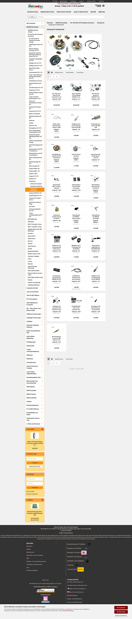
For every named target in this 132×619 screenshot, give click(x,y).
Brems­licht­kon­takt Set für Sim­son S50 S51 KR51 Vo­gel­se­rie (95, 186)
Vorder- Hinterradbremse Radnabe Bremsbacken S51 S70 (35, 76)
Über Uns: (45, 580)
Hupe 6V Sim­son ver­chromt (76, 155)
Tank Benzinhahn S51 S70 (36, 87)
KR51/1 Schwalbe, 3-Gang (35, 226)
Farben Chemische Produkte (32, 367)
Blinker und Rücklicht (34, 113)
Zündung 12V (32, 178)
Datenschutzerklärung (68, 610)
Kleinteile (30, 264)
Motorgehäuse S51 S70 (35, 128)
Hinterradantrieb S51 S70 (35, 72)
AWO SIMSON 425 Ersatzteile (32, 304)
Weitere (93, 12)
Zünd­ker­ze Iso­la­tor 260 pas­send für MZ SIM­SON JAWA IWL (95, 277)
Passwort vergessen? (32, 494)
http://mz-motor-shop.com (76, 592)
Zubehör (31, 123)
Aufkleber (29, 321)
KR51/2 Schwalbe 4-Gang (34, 224)
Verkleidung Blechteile (34, 285)
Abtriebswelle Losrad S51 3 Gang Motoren (36, 150)
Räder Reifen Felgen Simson (34, 69)
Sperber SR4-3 (31, 236)
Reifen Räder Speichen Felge (35, 277)
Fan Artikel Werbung (33, 409)
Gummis (30, 261)
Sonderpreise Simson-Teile (33, 419)
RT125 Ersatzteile (32, 299)
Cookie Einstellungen (31, 570)
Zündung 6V (32, 181)
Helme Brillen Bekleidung (31, 337)
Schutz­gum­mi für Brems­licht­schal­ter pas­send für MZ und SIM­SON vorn (95, 308)
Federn (29, 259)
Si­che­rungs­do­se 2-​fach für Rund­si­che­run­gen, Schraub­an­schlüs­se (76, 186)
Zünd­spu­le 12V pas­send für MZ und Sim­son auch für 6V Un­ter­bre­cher (56, 308)
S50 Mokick (31, 221)
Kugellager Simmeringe (34, 318)
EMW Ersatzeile (31, 394)
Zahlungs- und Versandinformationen (36, 561)
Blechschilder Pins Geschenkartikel (32, 382)
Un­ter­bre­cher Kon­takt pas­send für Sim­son (56, 216)
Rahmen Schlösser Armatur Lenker (35, 274)
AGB (27, 558)
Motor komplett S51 (34, 166)
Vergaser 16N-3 (33, 173)
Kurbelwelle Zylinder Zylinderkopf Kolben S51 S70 (35, 136)
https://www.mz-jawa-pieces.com (78, 585)
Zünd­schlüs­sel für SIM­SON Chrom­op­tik (96, 216)
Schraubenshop (31, 362)
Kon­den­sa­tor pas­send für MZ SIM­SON (95, 125)
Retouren (81, 1)
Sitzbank (30, 280)
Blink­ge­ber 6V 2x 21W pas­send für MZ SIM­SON (76, 247)
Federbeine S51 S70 (34, 90)
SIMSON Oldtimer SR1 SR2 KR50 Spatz (35, 230)
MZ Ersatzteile (32, 12)
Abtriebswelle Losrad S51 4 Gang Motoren (36, 154)
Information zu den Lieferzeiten (34, 555)
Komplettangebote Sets (34, 377)
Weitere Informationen (121, 615)
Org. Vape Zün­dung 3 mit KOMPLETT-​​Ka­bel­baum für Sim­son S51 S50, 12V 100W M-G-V (95, 95)
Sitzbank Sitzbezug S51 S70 (35, 84)
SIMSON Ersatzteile (47, 12)
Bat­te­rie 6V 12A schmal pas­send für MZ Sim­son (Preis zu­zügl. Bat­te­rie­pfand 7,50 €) (56, 247)
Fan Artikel (32, 206)
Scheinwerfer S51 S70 (35, 111)
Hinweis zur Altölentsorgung (74, 602)
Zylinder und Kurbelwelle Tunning (35, 141)
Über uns (101, 12)
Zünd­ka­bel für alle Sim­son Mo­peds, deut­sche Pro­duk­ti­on (76, 277)
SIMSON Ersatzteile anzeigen (33, 31)
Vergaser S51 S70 (33, 176)
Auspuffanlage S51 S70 (35, 195)
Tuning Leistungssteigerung (33, 350)
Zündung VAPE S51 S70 (35, 193)
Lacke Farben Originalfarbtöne (31, 373)
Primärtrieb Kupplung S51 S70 (36, 145)
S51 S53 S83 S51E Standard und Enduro (35, 35)
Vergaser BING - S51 (34, 171)
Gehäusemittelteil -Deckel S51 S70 (36, 93)
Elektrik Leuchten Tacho (34, 253)
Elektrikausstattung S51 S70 (35, 117)
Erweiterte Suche (34, 466)
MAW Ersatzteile (31, 398)
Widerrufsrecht (30, 552)
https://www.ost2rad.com (76, 582)
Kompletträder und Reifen (32, 413)
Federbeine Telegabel (33, 256)
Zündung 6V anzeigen (36, 183)
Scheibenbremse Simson (35, 80)
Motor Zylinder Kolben (33, 270)
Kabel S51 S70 (33, 125)
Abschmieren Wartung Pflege (35, 203)
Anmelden (35, 487)
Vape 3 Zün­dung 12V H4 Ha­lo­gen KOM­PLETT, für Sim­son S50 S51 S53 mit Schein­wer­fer (76, 95)
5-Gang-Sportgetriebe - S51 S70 (35, 209)
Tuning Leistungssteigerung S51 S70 (35, 215)
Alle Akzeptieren (121, 607)
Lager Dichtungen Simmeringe (32, 267)
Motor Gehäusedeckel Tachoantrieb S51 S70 (35, 131)
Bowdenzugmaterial (32, 405)
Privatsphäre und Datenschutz (34, 564)
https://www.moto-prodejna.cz (78, 588)
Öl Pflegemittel (31, 342)
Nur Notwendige (121, 612)
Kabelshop (30, 359)
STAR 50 (30, 243)
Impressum (29, 546)
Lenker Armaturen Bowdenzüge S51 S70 (34, 97)
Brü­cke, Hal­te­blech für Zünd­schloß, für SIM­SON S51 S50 (56, 125)
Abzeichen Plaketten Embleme (33, 326)
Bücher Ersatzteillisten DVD (33, 332)
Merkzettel (101, 1)
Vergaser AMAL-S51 (34, 168)
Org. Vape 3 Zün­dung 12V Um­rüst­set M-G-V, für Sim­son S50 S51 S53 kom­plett (56, 95)
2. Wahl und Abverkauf (33, 424)
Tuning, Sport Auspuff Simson (35, 198)
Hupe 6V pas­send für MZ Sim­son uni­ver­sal (95, 156)
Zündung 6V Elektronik (36, 186)
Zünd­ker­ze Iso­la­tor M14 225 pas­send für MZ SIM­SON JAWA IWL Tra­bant (76, 125)
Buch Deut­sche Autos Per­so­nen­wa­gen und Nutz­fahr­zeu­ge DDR (35, 513)
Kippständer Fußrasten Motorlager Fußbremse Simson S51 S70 (35, 54)
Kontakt (28, 549)
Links (27, 567)
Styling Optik (30, 346)
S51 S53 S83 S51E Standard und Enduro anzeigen (34, 40)
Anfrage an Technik (91, 1)
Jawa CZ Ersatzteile (81, 12)
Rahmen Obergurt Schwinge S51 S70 (34, 49)
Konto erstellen (31, 491)
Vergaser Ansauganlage (34, 282)
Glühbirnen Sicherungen (34, 314)
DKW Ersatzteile (31, 390)
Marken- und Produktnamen (74, 599)
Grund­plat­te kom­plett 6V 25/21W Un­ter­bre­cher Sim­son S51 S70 (56, 156)
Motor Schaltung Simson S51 (35, 158)
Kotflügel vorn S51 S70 (35, 63)
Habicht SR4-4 (31, 238)
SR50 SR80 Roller (32, 219)
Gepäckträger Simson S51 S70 (36, 45)
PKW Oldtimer (31, 387)
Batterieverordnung (72, 595)
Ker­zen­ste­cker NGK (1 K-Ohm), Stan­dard (56, 186)
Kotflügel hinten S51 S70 (35, 65)
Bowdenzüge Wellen (33, 251)
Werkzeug (31, 120)
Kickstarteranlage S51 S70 (35, 162)
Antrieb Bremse (32, 246)
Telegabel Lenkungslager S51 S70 (35, 59)
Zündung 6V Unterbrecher (33, 189)
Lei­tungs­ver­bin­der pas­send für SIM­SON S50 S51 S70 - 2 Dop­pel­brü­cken (56, 277)
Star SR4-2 (30, 233)
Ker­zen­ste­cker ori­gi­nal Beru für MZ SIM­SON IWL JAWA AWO (95, 247)
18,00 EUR (34, 448)
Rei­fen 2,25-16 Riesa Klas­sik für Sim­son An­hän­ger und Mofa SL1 (35, 443)
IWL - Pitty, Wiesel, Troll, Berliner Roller (34, 309)
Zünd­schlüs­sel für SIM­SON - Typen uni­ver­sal (76, 216)
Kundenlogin (73, 1)
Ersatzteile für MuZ (64, 12)
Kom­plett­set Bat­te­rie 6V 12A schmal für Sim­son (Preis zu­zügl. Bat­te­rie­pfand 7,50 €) (76, 308)
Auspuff (30, 248)
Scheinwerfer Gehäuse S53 (35, 107)
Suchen (55, 1)
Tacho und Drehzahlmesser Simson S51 (35, 102)
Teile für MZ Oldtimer (33, 295)
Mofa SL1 (30, 241)
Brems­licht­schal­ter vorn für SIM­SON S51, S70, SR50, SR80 (56, 338)
